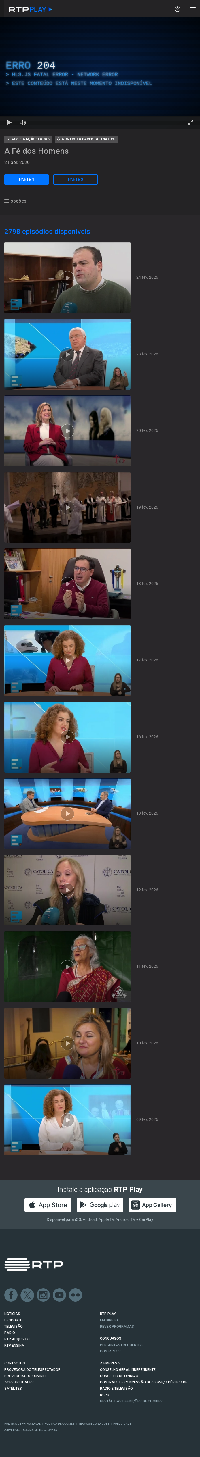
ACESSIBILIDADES (19, 1382)
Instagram (43, 1295)
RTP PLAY (108, 1314)
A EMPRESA (110, 1363)
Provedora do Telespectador (32, 1370)
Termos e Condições (93, 1423)
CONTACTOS (14, 1363)
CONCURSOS (110, 1339)
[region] (100, 73)
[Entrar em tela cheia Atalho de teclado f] (191, 122)
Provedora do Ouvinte (25, 1376)
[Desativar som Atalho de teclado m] (23, 122)
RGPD (104, 1395)
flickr (76, 1295)
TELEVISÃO (13, 1327)
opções (15, 201)
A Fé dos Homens (36, 151)
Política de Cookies (59, 1423)
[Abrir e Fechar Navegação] (192, 9)
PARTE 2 (75, 179)
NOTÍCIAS (12, 1314)
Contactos (110, 1351)
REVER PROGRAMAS (117, 1327)
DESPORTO (13, 1320)
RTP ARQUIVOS (17, 1339)
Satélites (13, 1389)
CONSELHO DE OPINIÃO (119, 1376)
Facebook (11, 1295)
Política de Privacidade (22, 1423)
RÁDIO (9, 1333)
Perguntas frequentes (121, 1345)
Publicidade (122, 1423)
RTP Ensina (14, 1346)
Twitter (27, 1295)
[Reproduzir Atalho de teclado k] (9, 122)
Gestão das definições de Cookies (131, 1401)
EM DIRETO (109, 1320)
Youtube (60, 1295)
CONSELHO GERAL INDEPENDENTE (128, 1370)
